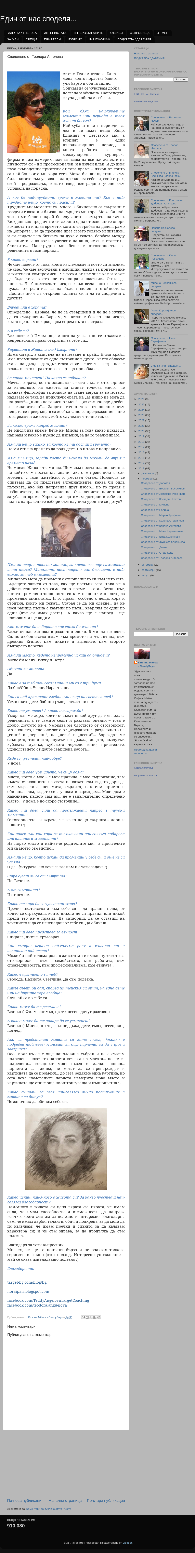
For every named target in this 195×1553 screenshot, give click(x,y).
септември (149, 569)
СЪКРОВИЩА (140, 33)
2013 (141, 468)
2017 (141, 447)
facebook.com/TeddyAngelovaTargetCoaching (48, 1300)
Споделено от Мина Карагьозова (162, 531)
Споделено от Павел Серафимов (164, 340)
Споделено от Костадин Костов (161, 499)
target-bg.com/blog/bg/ (27, 1282)
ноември (147, 478)
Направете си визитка (145, 775)
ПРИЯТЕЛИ (52, 39)
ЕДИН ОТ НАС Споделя (146, 94)
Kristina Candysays (143, 768)
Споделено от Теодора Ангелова (162, 557)
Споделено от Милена (155, 504)
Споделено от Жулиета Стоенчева (163, 541)
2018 (141, 441)
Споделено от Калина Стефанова (162, 520)
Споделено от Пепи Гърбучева (163, 257)
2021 (141, 425)
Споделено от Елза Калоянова (160, 536)
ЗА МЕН (13, 39)
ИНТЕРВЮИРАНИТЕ (88, 33)
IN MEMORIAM (99, 39)
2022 (141, 420)
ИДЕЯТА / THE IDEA (22, 33)
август (146, 575)
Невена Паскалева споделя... (163, 229)
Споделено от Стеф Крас (157, 552)
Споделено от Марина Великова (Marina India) (166, 174)
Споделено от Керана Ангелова (161, 525)
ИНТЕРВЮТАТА (55, 33)
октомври (148, 564)
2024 (141, 409)
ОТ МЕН (162, 33)
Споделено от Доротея (155, 483)
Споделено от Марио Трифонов (161, 515)
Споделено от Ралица (155, 509)
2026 (141, 399)
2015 (141, 457)
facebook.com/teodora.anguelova (37, 1305)
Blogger (127, 1542)
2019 (141, 436)
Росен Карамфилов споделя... (163, 312)
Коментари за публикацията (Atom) (48, 1508)
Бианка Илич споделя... (166, 365)
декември (148, 473)
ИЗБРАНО (75, 39)
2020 (141, 431)
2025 (141, 404)
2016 (141, 452)
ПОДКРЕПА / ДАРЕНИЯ (134, 39)
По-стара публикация (106, 1500)
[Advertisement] (66, 1464)
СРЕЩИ (31, 39)
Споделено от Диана (154, 547)
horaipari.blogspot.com (28, 1291)
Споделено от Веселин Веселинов (163, 488)
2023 (141, 415)
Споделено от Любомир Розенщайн (163, 493)
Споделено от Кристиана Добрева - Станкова (166, 202)
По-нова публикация (25, 1500)
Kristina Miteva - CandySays (148, 664)
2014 (141, 463)
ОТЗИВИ (116, 33)
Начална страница (65, 1500)
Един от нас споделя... (38, 19)
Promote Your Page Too (146, 101)
